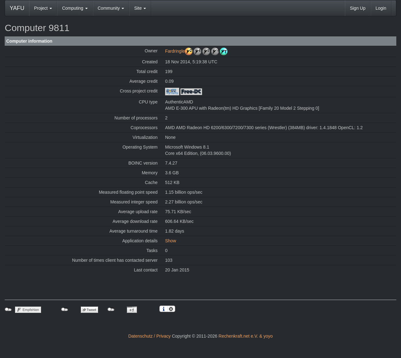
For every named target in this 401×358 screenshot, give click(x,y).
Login (381, 8)
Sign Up (358, 8)
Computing (75, 8)
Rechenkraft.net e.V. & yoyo (246, 336)
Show (170, 240)
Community (111, 8)
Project (43, 8)
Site (140, 8)
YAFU (17, 8)
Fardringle (175, 51)
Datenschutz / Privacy (149, 336)
